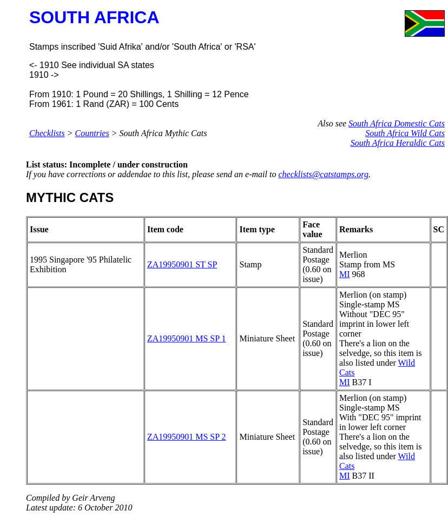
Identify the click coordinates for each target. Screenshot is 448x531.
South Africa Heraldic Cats (398, 142)
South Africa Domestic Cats (396, 123)
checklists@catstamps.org (323, 174)
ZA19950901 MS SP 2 (186, 436)
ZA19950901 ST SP (182, 264)
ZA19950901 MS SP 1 (186, 338)
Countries (92, 133)
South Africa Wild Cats (405, 133)
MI (344, 274)
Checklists (47, 133)
